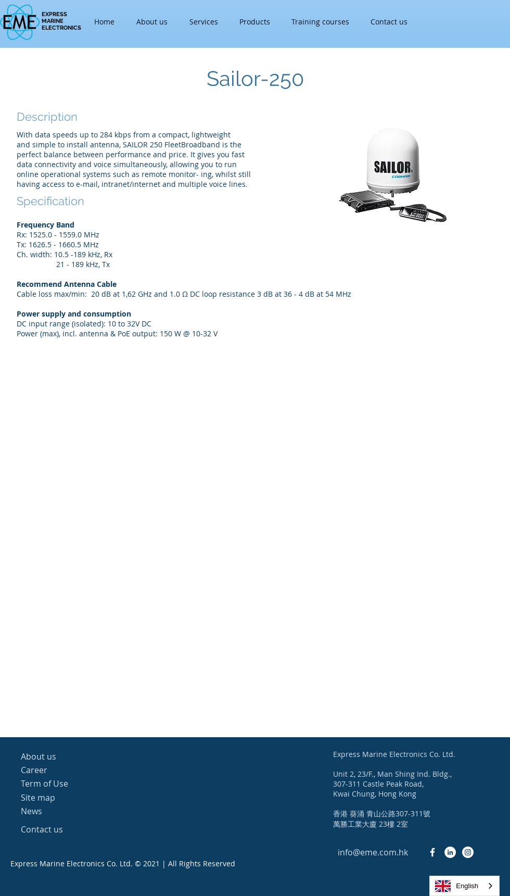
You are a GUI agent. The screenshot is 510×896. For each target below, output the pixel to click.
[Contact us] (58, 829)
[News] (58, 811)
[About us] (58, 756)
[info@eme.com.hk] (372, 852)
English (456, 886)
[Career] (58, 770)
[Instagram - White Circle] (468, 852)
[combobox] (464, 886)
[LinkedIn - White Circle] (450, 852)
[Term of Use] (58, 783)
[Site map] (58, 797)
